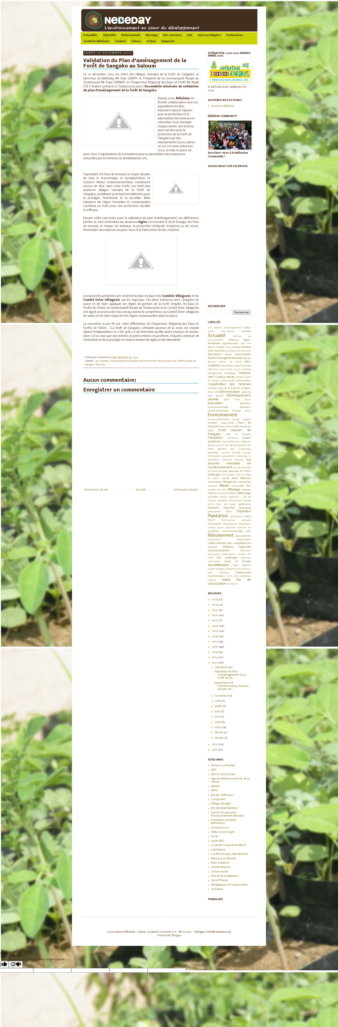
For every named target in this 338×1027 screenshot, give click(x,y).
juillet (218, 706)
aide (243, 343)
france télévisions (231, 442)
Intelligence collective (220, 460)
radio (248, 531)
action (247, 328)
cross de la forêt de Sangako (234, 388)
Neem (233, 493)
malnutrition (215, 482)
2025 (215, 599)
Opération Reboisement (230, 501)
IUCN (214, 836)
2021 (215, 620)
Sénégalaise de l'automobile (229, 884)
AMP (210, 351)
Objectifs (109, 35)
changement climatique (222, 373)
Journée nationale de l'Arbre (235, 471)
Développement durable (124, 361)
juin (217, 711)
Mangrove (229, 482)
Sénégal (246, 561)
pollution (246, 520)
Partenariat (245, 508)
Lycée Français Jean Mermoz (229, 854)
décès (211, 392)
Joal (248, 459)
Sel (236, 561)
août (218, 701)
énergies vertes (241, 411)
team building (218, 573)
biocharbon (227, 365)
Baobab (237, 358)
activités (246, 331)
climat (239, 377)
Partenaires (234, 35)
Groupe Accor (220, 827)
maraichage (244, 482)
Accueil (141, 489)
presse (220, 528)
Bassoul (212, 362)
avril (218, 722)
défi (216, 392)
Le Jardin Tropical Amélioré (228, 845)
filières (228, 427)
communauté (228, 381)
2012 (215, 744)
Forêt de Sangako (238, 434)
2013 (215, 662)
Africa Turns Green (223, 774)
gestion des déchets (227, 445)
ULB (229, 576)
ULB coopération (242, 576)
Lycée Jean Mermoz (236, 478)
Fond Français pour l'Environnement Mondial (227, 814)
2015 (215, 652)
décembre (222, 667)
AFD (213, 769)
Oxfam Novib (219, 871)
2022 (215, 615)
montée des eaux (217, 490)
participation (214, 512)
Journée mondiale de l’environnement (229, 465)
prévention (230, 528)
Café (210, 369)
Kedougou (214, 474)
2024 (215, 604)
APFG (214, 790)
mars (218, 727)
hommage (242, 456)
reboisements (243, 536)
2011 (215, 749)
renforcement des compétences (229, 543)
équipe (236, 419)
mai (218, 716)
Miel (248, 486)
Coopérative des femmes (229, 384)
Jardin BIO (217, 840)
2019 (210, 328)
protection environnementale (225, 531)
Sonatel (211, 569)
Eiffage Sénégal (221, 803)
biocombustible (243, 366)
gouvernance (229, 456)
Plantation (218, 516)
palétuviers (244, 504)
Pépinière (244, 511)
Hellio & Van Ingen (223, 832)
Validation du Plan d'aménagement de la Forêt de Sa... (230, 674)
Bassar (247, 358)
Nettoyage (244, 493)
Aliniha (246, 347)
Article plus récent (96, 489)
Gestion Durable (231, 453)
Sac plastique (227, 557)
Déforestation (229, 392)
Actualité (216, 336)
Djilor (227, 400)
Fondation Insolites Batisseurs (224, 822)
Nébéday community (218, 493)
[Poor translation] (16, 964)
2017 (215, 641)
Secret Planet (219, 880)
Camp (216, 369)
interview (239, 460)
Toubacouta (243, 572)
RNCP (210, 558)
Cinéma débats (225, 377)
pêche (229, 512)
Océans (224, 497)
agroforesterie (230, 343)
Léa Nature (218, 849)
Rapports (168, 41)
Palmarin (213, 507)
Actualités (90, 35)
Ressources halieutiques (221, 554)
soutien (220, 569)
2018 (215, 636)
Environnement (148, 361)
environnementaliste (218, 419)
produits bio (244, 528)
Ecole (237, 400)
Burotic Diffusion (222, 795)
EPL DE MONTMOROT (224, 808)
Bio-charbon (172, 35)
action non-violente (221, 331)
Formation (215, 438)
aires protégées (233, 347)
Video (226, 580)
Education (215, 403)
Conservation (243, 380)
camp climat (226, 369)
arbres (228, 354)
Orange (247, 501)
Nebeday (246, 490)
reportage (213, 547)
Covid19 (212, 388)
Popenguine (215, 524)
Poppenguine (230, 524)
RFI (249, 554)
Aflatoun (233, 340)
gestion (212, 445)
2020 (215, 626)
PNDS (247, 516)
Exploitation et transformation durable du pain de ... (231, 686)
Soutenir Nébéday (96, 41)
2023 (215, 610)
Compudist (218, 799)
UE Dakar (217, 889)
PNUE (211, 520)
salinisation (214, 561)
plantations (236, 517)
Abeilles (218, 328)
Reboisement (130, 35)
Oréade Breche (220, 867)
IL (250, 456)
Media (224, 485)
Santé (228, 561)
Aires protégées (209, 35)
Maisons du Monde (223, 858)
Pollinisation (228, 520)
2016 (215, 646)
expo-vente (227, 423)
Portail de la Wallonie (224, 876)
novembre (222, 695)
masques (213, 486)
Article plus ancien (186, 489)
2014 (215, 657)
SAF (189, 35)
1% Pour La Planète (223, 765)
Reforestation (244, 540)
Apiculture (214, 354)
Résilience (245, 551)
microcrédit (238, 486)
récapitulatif (214, 540)
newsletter (213, 497)
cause (237, 369)
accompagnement (233, 328)
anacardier (220, 351)
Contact (120, 41)
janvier (219, 738)
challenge (246, 369)
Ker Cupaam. (229, 475)
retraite (241, 554)
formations (233, 438)
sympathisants (233, 569)
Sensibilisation (218, 565)
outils (211, 504)
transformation (216, 576)
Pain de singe (226, 504)
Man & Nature (220, 862)
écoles (248, 400)
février (219, 732)
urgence (212, 580)
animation (231, 351)
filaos (222, 427)
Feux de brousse (167, 361)
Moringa (152, 35)
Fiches (151, 41)
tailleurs (246, 569)
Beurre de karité (231, 362)
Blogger (176, 935)
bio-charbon (102, 361)
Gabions (246, 441)
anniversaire (244, 351)
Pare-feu (101, 364)
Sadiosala (246, 558)
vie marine (232, 584)
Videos (136, 41)
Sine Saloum (242, 565)
